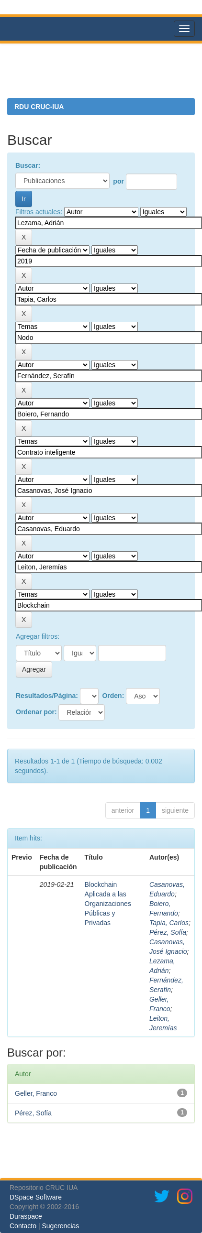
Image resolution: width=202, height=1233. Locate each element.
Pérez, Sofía (167, 932)
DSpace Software (36, 1197)
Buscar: (27, 165)
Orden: (113, 695)
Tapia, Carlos (169, 923)
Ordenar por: (36, 712)
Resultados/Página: (47, 695)
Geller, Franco (36, 1093)
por (118, 181)
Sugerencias (60, 1226)
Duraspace (26, 1216)
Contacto (23, 1226)
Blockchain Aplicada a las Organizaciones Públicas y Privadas (108, 904)
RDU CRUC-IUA (39, 106)
